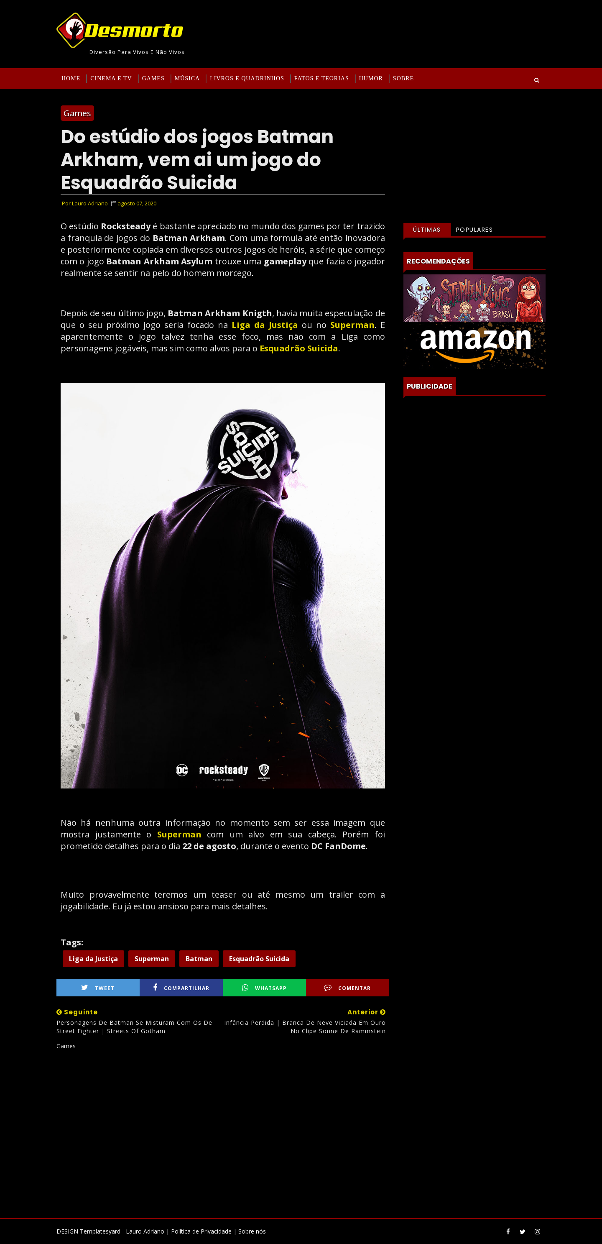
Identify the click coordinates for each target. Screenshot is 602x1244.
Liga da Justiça (265, 324)
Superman (352, 324)
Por (85, 203)
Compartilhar (181, 988)
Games (153, 78)
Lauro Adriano (145, 1231)
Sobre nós (252, 1231)
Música (187, 78)
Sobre (403, 78)
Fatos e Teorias (321, 78)
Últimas (427, 229)
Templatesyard (100, 1231)
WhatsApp (264, 988)
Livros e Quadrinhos (247, 78)
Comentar (347, 988)
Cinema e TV (111, 78)
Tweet (98, 988)
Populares (474, 229)
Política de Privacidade (201, 1231)
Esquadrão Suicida (299, 348)
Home (70, 78)
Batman (199, 958)
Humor (371, 78)
